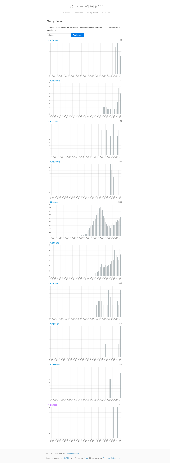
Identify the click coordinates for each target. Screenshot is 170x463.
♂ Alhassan (53, 40)
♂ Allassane (54, 364)
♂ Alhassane (54, 81)
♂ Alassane (53, 243)
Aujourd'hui (65, 13)
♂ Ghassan (53, 324)
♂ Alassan (53, 121)
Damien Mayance (72, 454)
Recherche (78, 13)
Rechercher (77, 35)
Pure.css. (106, 458)
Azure (86, 458)
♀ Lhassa (52, 405)
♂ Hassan (53, 202)
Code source (115, 458)
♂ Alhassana (54, 162)
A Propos (106, 13)
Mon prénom (92, 13)
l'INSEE (66, 458)
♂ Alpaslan (53, 283)
